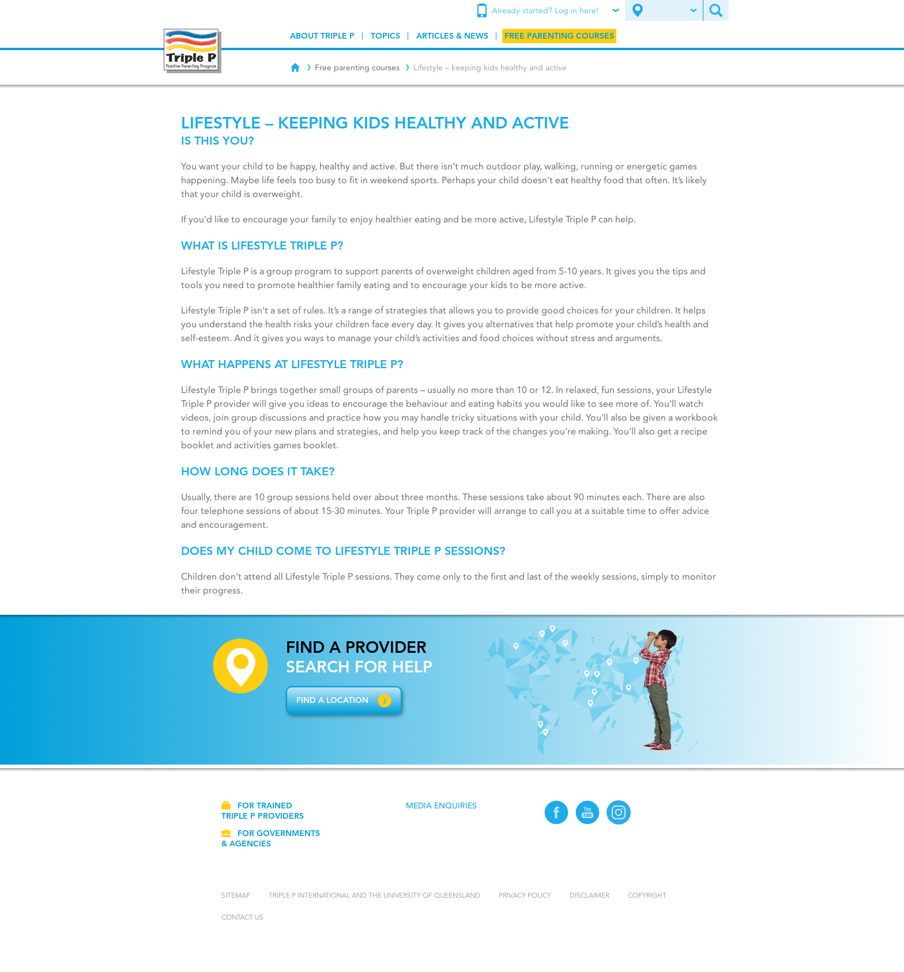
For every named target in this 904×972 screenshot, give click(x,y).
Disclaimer (589, 895)
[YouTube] (587, 814)
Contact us (242, 917)
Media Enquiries (441, 805)
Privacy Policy (525, 895)
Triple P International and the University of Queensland (374, 895)
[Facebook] (556, 814)
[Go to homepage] (192, 51)
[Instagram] (619, 814)
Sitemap (235, 895)
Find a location (332, 700)
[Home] (295, 66)
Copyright (647, 895)
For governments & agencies (270, 838)
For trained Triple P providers (262, 810)
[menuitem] (549, 11)
